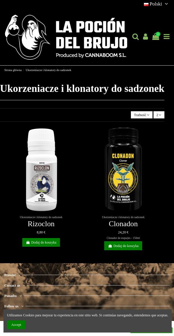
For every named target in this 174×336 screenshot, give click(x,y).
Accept (16, 325)
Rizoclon (41, 224)
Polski (157, 4)
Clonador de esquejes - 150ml (123, 238)
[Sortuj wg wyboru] (141, 114)
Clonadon (123, 224)
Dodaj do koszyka (41, 242)
